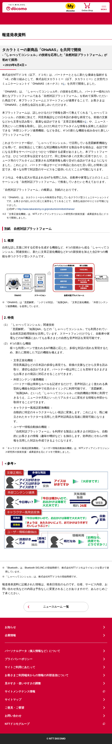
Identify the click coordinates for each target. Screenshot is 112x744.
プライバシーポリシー (18, 659)
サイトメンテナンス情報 (55, 691)
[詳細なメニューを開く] (104, 7)
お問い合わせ (13, 715)
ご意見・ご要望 (14, 707)
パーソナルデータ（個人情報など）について (32, 651)
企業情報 (10, 635)
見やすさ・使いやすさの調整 (23, 683)
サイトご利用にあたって (20, 667)
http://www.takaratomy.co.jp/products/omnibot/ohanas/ (45, 209)
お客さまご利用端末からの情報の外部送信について (36, 675)
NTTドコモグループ (55, 724)
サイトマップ (13, 699)
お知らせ (10, 627)
